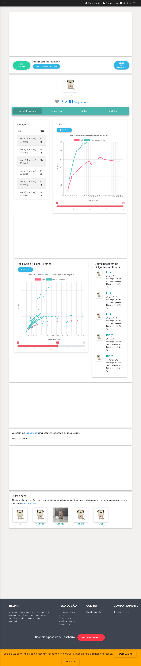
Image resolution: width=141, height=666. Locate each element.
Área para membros (91, 637)
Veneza (60, 523)
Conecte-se (31, 433)
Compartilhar (77, 102)
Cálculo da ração (93, 612)
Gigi (101, 523)
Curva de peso (65, 618)
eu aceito (70, 662)
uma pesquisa (29, 503)
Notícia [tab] (84, 111)
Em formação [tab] (56, 111)
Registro (64, 130)
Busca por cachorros (121, 65)
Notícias (21, 65)
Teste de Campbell (122, 612)
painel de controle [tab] (27, 111)
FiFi (108, 272)
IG (20, 523)
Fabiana (80, 523)
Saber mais (125, 654)
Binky (109, 335)
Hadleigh (40, 523)
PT (134, 4)
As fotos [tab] (113, 111)
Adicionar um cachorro (46, 66)
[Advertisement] (70, 34)
